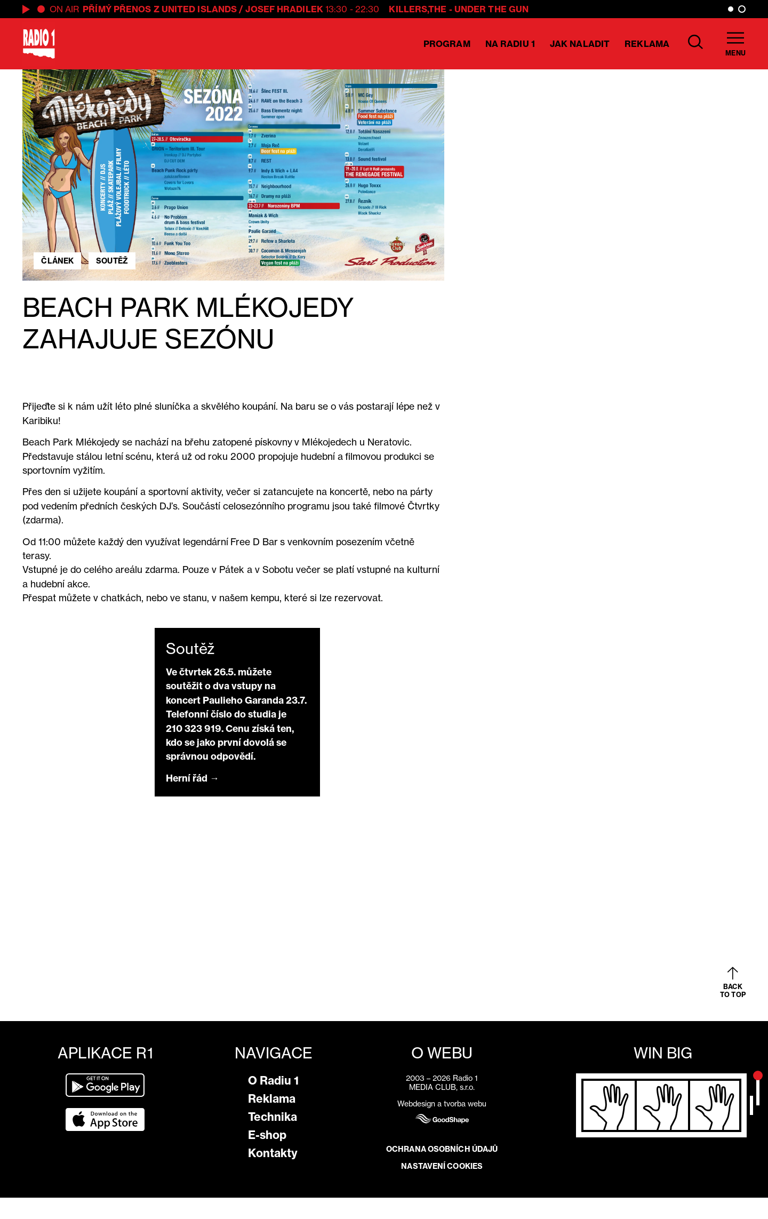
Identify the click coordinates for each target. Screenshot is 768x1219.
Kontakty (273, 1153)
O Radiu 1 (273, 1080)
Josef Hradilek (284, 9)
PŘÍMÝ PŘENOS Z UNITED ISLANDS (160, 9)
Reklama (647, 43)
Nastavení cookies (442, 1166)
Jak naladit (580, 43)
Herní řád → (192, 778)
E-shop (267, 1135)
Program (446, 43)
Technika (272, 1117)
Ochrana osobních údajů (442, 1149)
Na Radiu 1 (510, 43)
